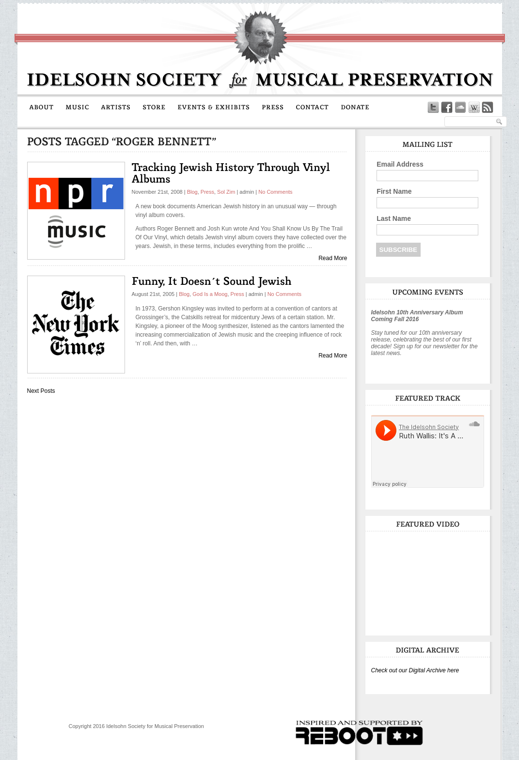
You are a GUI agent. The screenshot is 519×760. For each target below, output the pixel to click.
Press (207, 192)
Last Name (394, 218)
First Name (394, 191)
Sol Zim (226, 192)
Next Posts (41, 391)
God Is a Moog (209, 294)
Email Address (400, 164)
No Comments (275, 192)
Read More (332, 258)
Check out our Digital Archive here (415, 670)
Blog (192, 192)
